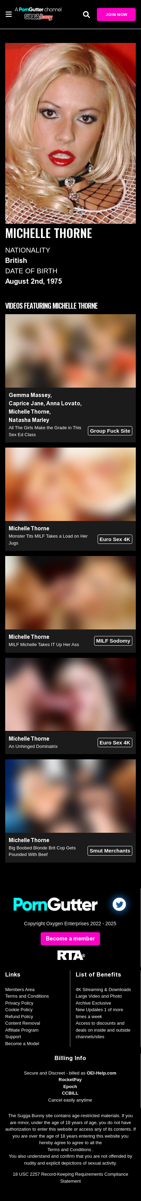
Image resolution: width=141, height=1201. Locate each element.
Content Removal (22, 1023)
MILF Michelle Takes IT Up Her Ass (44, 644)
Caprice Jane (26, 403)
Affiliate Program (22, 1030)
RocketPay (70, 1079)
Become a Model (22, 1043)
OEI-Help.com (101, 1073)
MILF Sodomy (113, 641)
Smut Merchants (110, 851)
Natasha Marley (29, 420)
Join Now (116, 14)
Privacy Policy (19, 1003)
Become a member (70, 938)
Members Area (20, 989)
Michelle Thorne (29, 411)
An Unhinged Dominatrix (33, 746)
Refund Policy (19, 1016)
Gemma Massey (29, 395)
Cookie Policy (19, 1009)
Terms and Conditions (27, 996)
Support (13, 1036)
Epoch (70, 1086)
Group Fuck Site (110, 431)
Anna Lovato (63, 403)
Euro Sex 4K (115, 539)
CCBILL (70, 1093)
